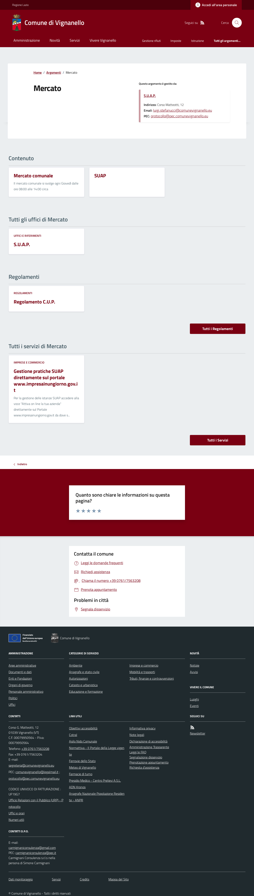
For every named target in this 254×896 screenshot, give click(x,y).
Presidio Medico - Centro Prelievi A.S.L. (95, 780)
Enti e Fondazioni (20, 678)
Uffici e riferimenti (27, 235)
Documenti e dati (20, 671)
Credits (84, 879)
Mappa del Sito (118, 879)
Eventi (194, 705)
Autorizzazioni (78, 678)
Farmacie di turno (80, 773)
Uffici (12, 704)
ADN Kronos (77, 787)
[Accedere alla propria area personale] (216, 5)
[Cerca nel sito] (235, 23)
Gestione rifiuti (151, 40)
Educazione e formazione (86, 691)
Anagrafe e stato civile (84, 671)
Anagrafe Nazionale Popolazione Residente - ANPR (97, 797)
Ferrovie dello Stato (82, 760)
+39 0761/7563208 (35, 748)
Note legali (136, 734)
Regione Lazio (20, 5)
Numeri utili (16, 819)
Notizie (194, 665)
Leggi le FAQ (137, 752)
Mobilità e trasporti (142, 671)
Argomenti (53, 72)
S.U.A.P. (150, 95)
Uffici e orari (17, 813)
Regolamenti (23, 293)
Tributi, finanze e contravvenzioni (151, 678)
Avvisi (194, 671)
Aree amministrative (22, 665)
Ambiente (75, 665)
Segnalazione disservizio (145, 757)
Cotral (73, 734)
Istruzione (197, 40)
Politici (13, 698)
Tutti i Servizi (217, 440)
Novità (55, 40)
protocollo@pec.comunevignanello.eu (179, 116)
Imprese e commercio (29, 362)
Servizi (75, 40)
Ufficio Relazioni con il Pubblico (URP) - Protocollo (36, 803)
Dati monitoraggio (21, 879)
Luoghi (194, 699)
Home (37, 72)
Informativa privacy (142, 728)
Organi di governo (20, 685)
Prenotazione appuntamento (148, 762)
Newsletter (197, 733)
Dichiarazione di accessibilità (148, 741)
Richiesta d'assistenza (144, 767)
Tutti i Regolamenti (217, 328)
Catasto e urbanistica (83, 685)
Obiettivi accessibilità (83, 728)
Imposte (175, 40)
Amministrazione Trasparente (149, 747)
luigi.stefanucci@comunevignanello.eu (182, 110)
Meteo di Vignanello (82, 767)
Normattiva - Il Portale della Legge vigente (96, 751)
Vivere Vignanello (103, 40)
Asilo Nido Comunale (83, 741)
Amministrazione (26, 40)
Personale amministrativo (26, 691)
